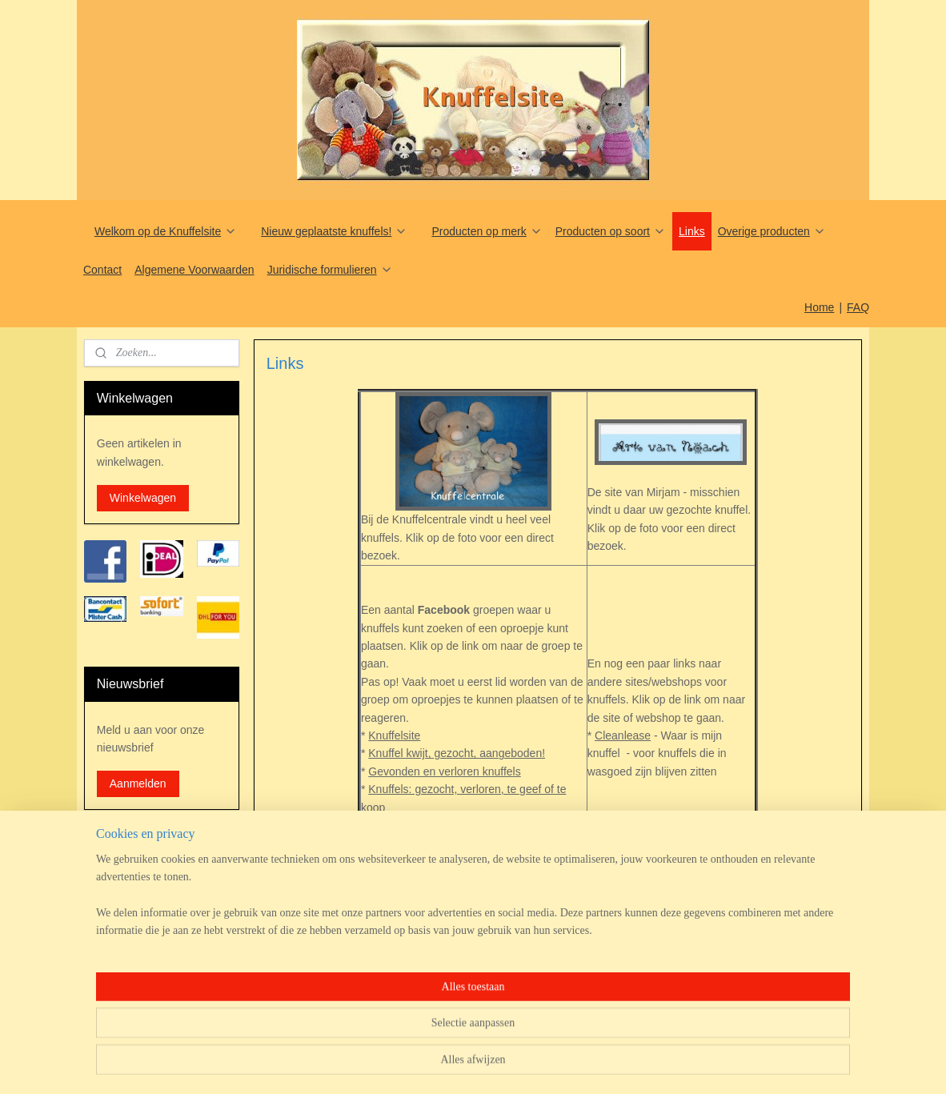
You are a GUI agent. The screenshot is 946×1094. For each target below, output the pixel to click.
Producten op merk (486, 231)
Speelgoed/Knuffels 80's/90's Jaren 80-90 (471, 861)
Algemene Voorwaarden (194, 269)
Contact (102, 269)
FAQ (858, 307)
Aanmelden (138, 783)
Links (692, 231)
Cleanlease (623, 735)
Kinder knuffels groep (421, 825)
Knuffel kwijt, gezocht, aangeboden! (456, 753)
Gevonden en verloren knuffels (444, 771)
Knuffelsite (394, 735)
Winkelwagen (143, 497)
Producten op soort (610, 231)
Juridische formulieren (330, 269)
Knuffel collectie (407, 842)
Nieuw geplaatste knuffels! (334, 231)
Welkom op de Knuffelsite (165, 231)
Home (819, 307)
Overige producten (772, 231)
